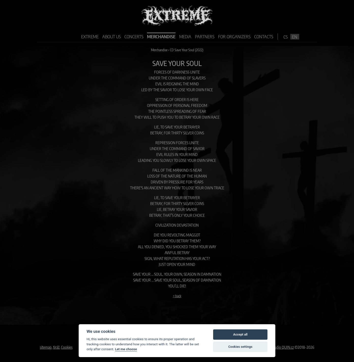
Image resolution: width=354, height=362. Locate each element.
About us (111, 36)
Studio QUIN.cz (282, 347)
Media (185, 36)
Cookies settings (240, 347)
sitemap (46, 347)
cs (285, 36)
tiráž (56, 347)
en (294, 36)
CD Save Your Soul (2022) (186, 50)
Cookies (67, 347)
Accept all (240, 334)
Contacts (263, 36)
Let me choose (126, 349)
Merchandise (161, 36)
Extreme (90, 36)
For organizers (234, 36)
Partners (204, 36)
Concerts (133, 36)
